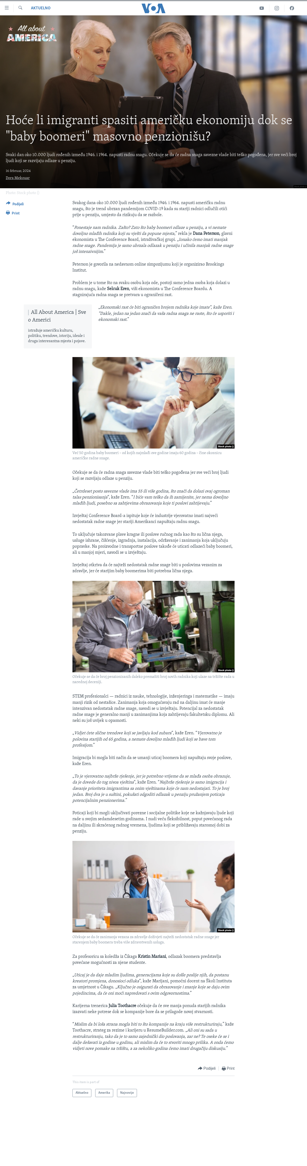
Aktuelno (41, 8)
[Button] (15, 205)
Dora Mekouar (18, 178)
